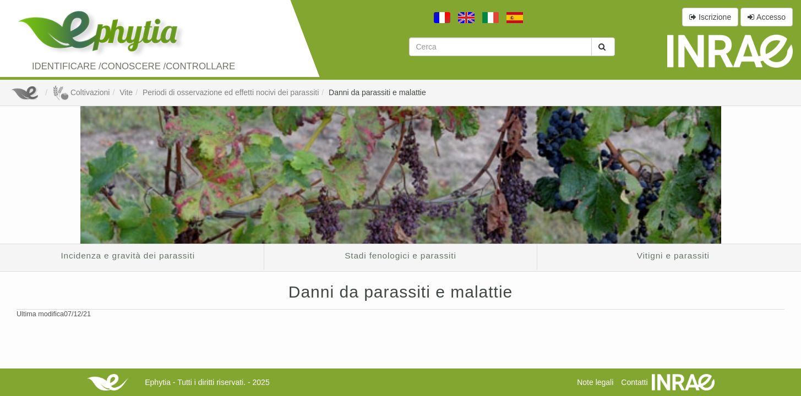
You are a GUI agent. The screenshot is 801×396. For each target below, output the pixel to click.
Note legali (595, 382)
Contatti (634, 382)
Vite (126, 92)
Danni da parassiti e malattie (377, 92)
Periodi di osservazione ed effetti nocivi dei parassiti (231, 92)
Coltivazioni (81, 92)
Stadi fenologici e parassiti (400, 255)
